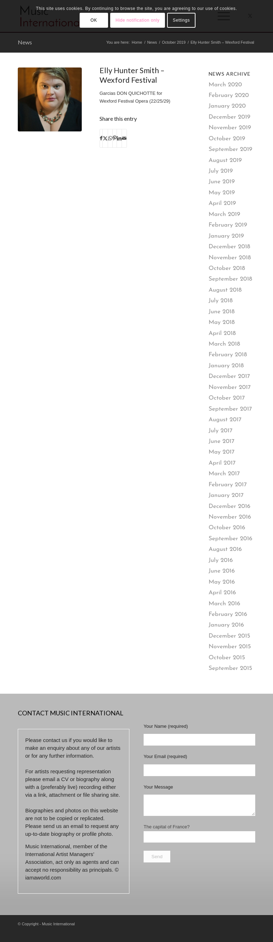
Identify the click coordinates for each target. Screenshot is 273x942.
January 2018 (226, 366)
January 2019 (226, 236)
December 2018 (229, 247)
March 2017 (224, 474)
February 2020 (229, 95)
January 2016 (226, 625)
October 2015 (227, 658)
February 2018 (228, 355)
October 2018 (227, 268)
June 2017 (222, 441)
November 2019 (230, 128)
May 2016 (222, 582)
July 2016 (221, 560)
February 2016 (228, 614)
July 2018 (221, 301)
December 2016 (230, 506)
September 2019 (230, 149)
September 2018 (230, 279)
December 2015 (229, 636)
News (25, 42)
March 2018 (224, 344)
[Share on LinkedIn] (119, 138)
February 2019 (228, 225)
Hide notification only (138, 20)
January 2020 (227, 106)
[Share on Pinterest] (115, 138)
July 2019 (221, 171)
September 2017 (230, 409)
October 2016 (227, 528)
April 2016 (222, 593)
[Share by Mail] (124, 138)
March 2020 (225, 85)
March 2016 (224, 604)
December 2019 (230, 117)
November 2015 (230, 647)
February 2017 (228, 485)
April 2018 (222, 333)
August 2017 (225, 420)
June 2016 (222, 571)
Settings (181, 20)
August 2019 (225, 160)
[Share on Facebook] (101, 138)
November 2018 (230, 258)
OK (94, 20)
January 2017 (226, 495)
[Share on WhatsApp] (110, 138)
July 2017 (220, 431)
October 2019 (227, 139)
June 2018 (222, 312)
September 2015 (230, 668)
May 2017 (222, 452)
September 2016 (230, 539)
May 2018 (222, 322)
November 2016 (230, 517)
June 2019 (222, 182)
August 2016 (225, 549)
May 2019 (222, 193)
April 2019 (222, 203)
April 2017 (222, 463)
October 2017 (227, 398)
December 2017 (229, 376)
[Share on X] (105, 138)
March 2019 (224, 214)
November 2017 (230, 387)
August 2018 (225, 290)
